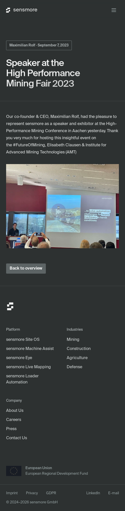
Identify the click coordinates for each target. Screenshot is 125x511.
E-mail (113, 493)
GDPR (51, 493)
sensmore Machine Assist (30, 349)
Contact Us (16, 438)
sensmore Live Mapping (28, 367)
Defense (74, 367)
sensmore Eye (19, 358)
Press (11, 429)
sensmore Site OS (22, 340)
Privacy (32, 493)
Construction (79, 349)
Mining (73, 340)
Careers (13, 420)
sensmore (21, 10)
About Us (14, 411)
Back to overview (26, 269)
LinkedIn (93, 493)
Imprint (12, 493)
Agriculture (77, 358)
